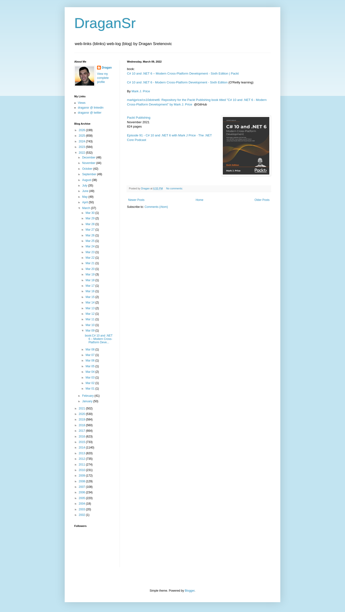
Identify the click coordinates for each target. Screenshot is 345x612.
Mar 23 (90, 252)
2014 (82, 447)
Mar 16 (90, 291)
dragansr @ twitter (89, 112)
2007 (82, 487)
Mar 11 (90, 319)
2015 (82, 442)
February (88, 395)
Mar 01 (90, 388)
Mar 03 (90, 377)
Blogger (190, 590)
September (89, 174)
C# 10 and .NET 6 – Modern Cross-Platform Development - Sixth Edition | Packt (183, 73)
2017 (82, 430)
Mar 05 (90, 366)
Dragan (107, 67)
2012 (82, 458)
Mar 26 (90, 235)
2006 (82, 492)
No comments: (175, 188)
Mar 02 (90, 383)
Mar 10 (90, 325)
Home (199, 200)
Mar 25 (90, 241)
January (87, 401)
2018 (82, 425)
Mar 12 (90, 313)
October (87, 168)
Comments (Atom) (156, 207)
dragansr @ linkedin (91, 107)
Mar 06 (90, 360)
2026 (82, 130)
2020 (82, 414)
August (87, 180)
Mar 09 (90, 330)
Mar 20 (90, 269)
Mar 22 (90, 257)
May (85, 196)
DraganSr (105, 23)
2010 (82, 470)
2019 (82, 419)
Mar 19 (90, 274)
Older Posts (262, 200)
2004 (82, 503)
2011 (82, 464)
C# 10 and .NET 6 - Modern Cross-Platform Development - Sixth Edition (177, 82)
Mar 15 (90, 297)
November (89, 163)
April (85, 202)
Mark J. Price (141, 91)
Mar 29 (90, 218)
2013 (82, 453)
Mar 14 (90, 302)
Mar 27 (90, 229)
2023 (82, 147)
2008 (82, 481)
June (85, 191)
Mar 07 (90, 355)
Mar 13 (90, 308)
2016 (82, 436)
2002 (82, 515)
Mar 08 (90, 349)
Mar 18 (90, 280)
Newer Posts (136, 200)
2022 (82, 152)
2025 (82, 135)
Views (82, 103)
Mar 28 (90, 224)
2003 (82, 509)
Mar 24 (90, 246)
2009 (82, 475)
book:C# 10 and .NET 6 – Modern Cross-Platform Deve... (98, 339)
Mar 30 (90, 213)
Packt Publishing (138, 117)
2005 (82, 498)
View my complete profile (103, 78)
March (86, 208)
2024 (82, 141)
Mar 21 (90, 263)
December (89, 157)
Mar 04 (90, 371)
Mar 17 (90, 285)
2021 (82, 408)
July (85, 185)
